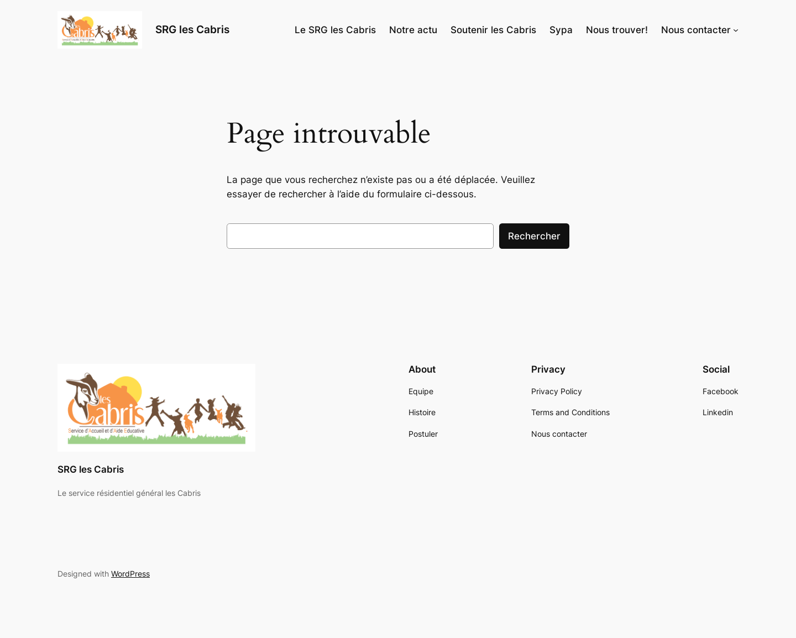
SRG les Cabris (192, 29)
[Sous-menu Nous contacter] (736, 30)
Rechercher (534, 236)
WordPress (130, 573)
